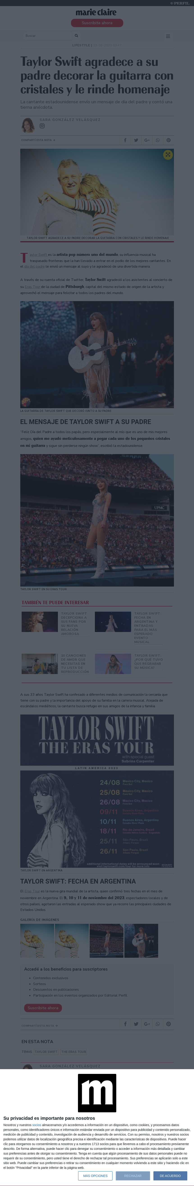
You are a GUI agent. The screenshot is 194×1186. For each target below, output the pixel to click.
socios (36, 1125)
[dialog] (97, 1127)
